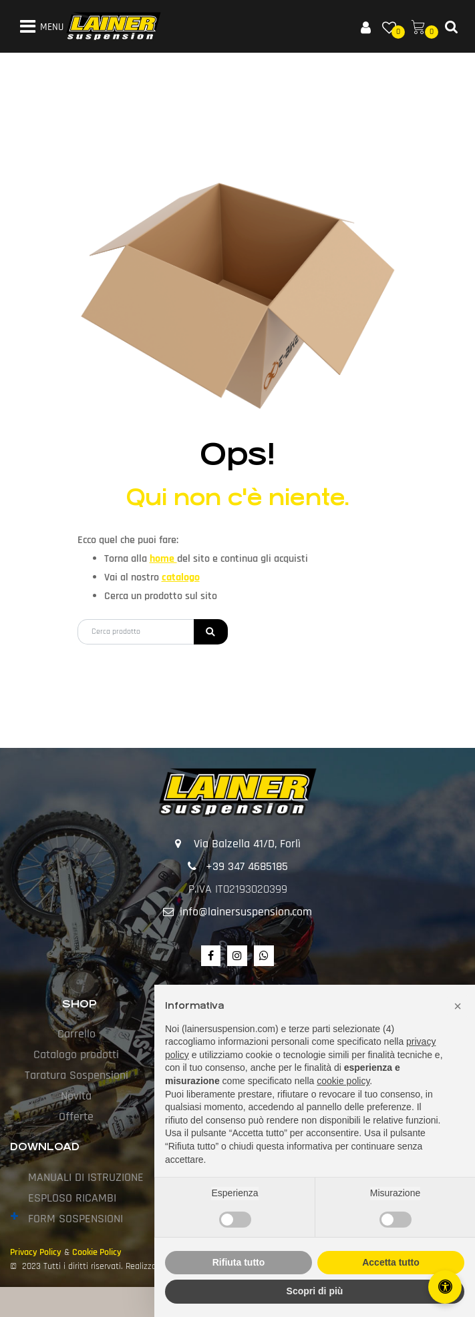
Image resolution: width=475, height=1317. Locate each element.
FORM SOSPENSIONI (75, 1218)
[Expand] (14, 1217)
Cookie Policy (97, 1252)
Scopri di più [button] (315, 1291)
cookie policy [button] (343, 1080)
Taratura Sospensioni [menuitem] (76, 1075)
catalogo (181, 577)
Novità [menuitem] (76, 1096)
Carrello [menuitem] (76, 1033)
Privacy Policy (35, 1252)
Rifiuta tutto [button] (238, 1262)
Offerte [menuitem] (76, 1116)
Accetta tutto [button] (391, 1262)
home (163, 559)
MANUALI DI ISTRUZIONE (86, 1177)
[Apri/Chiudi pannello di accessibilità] (445, 1287)
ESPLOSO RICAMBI (72, 1198)
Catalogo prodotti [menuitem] (76, 1054)
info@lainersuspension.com (246, 911)
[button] (211, 631)
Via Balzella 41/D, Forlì (247, 843)
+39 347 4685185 (247, 866)
